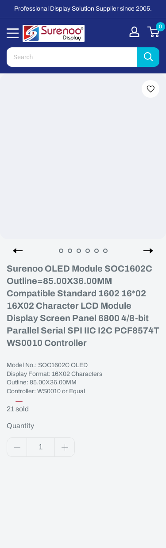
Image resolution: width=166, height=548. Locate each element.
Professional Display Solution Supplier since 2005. (83, 8)
